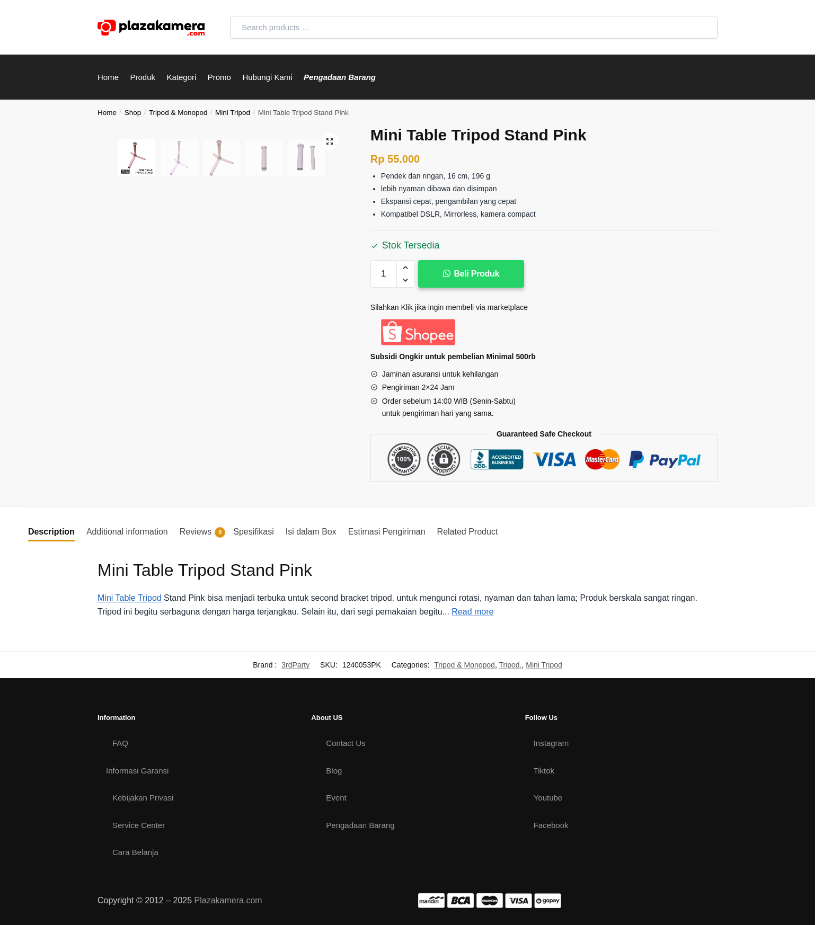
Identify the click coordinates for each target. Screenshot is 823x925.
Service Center (138, 825)
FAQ (120, 743)
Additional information (127, 531)
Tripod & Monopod (178, 113)
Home (107, 113)
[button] (405, 267)
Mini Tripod (232, 113)
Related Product (467, 531)
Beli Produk (477, 273)
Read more (472, 611)
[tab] (51, 532)
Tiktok (544, 770)
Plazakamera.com (228, 900)
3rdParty (295, 665)
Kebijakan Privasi (142, 797)
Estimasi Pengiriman (387, 531)
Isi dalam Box (311, 531)
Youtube (548, 797)
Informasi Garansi (137, 770)
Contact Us (345, 743)
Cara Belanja (135, 852)
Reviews (202, 532)
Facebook (551, 825)
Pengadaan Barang (360, 825)
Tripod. (510, 665)
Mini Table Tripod (130, 597)
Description (51, 531)
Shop (133, 113)
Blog (334, 770)
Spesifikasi (253, 531)
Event (336, 797)
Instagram (551, 743)
